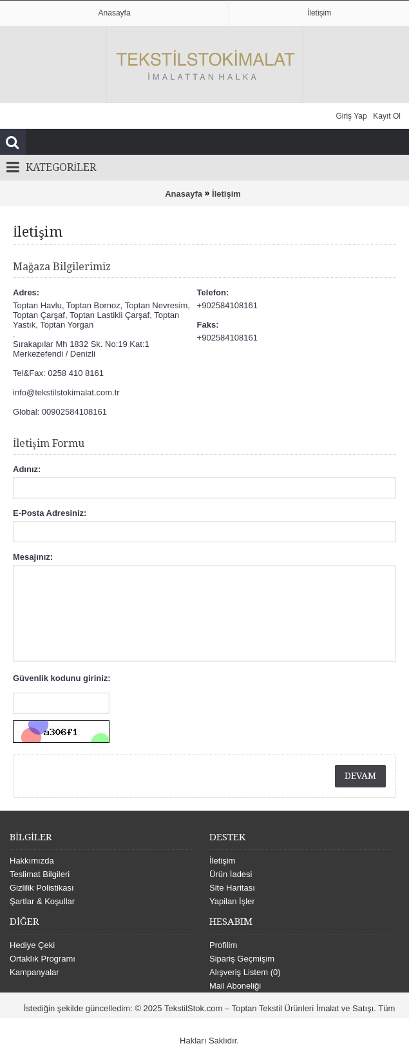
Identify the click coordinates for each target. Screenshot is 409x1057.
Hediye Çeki (32, 945)
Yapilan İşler (232, 901)
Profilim (223, 945)
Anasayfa (183, 194)
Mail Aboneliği (235, 986)
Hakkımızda (32, 860)
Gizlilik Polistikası (42, 888)
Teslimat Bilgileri (40, 874)
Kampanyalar (34, 972)
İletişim (226, 194)
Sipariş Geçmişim (241, 958)
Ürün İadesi (230, 874)
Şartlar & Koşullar (42, 901)
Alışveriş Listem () (245, 972)
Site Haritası (232, 888)
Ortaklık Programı (42, 958)
